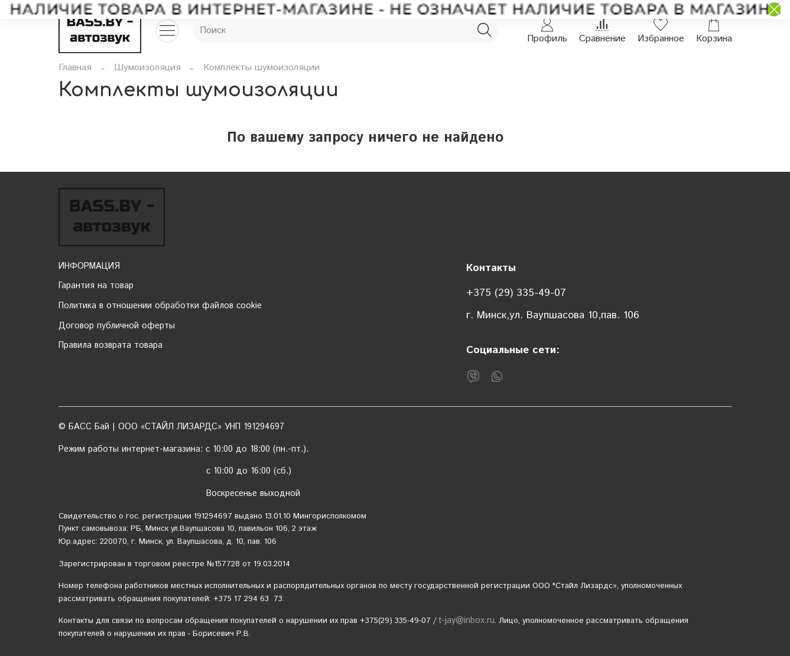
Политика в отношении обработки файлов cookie (160, 306)
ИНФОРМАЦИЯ (89, 266)
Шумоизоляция (147, 67)
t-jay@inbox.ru (466, 620)
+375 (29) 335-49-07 (516, 293)
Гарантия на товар (96, 286)
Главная (75, 67)
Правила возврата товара (110, 345)
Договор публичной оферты (116, 326)
